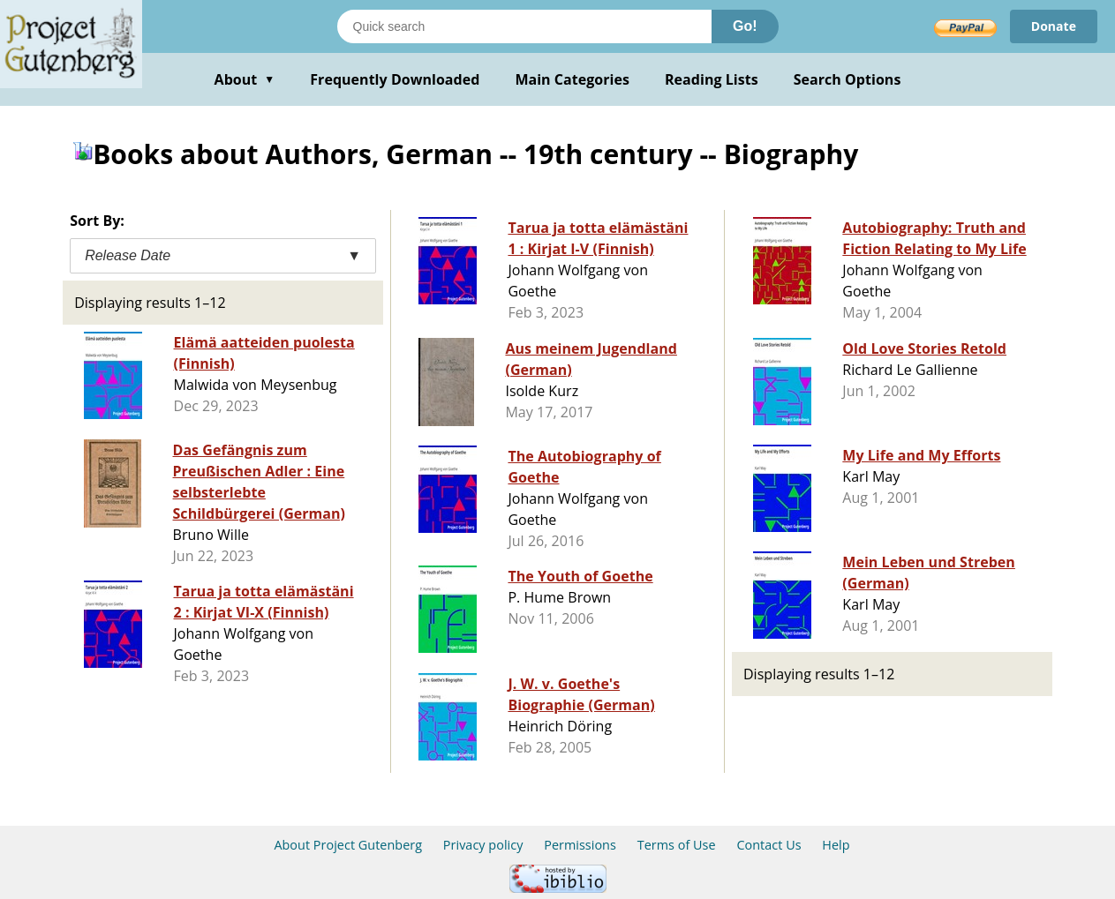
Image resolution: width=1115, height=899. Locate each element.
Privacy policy (483, 844)
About (245, 79)
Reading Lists (711, 79)
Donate (1053, 26)
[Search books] (524, 26)
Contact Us (768, 844)
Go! (745, 26)
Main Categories (572, 79)
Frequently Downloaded (394, 79)
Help (835, 844)
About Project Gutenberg (348, 844)
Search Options (847, 79)
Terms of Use (676, 844)
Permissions (580, 844)
